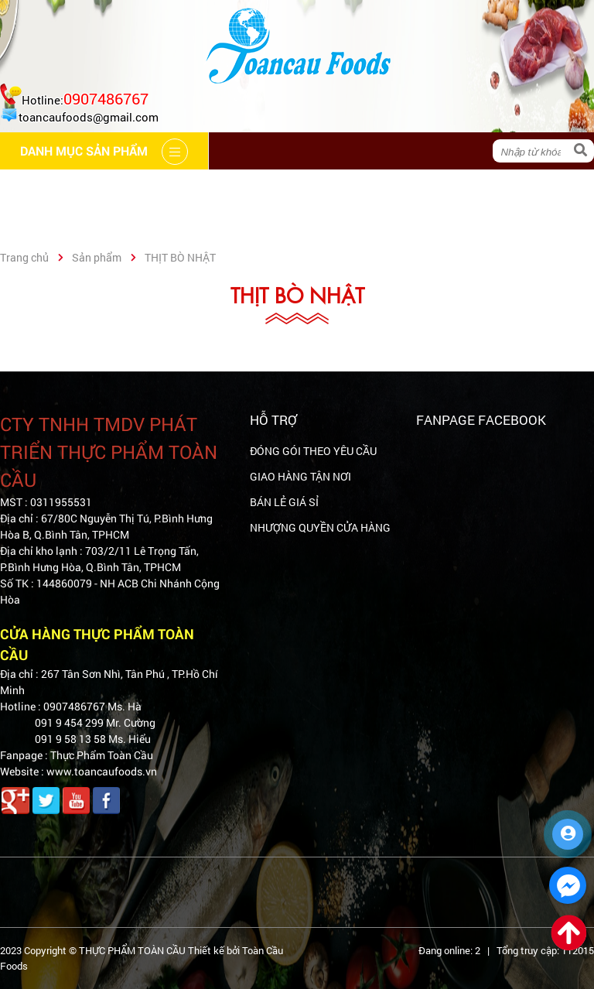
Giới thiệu (152, 188)
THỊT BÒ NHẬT (180, 257)
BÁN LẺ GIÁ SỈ (284, 501)
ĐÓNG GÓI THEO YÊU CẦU (313, 450)
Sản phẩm (96, 257)
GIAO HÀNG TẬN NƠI (300, 476)
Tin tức (436, 188)
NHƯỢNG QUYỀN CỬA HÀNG (320, 527)
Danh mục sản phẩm (82, 225)
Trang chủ (52, 188)
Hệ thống (347, 188)
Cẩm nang (251, 188)
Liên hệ (516, 188)
